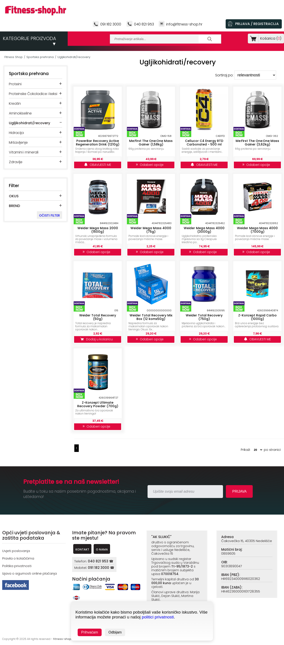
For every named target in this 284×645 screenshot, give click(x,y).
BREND (14, 205)
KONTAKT (82, 549)
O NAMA (102, 549)
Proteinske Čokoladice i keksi (33, 93)
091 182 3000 (110, 24)
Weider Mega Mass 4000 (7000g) (257, 229)
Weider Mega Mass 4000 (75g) (150, 229)
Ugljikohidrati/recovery (73, 57)
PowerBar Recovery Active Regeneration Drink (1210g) (97, 142)
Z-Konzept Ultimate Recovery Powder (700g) (97, 404)
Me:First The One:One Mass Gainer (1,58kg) (151, 142)
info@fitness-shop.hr (184, 24)
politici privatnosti (158, 617)
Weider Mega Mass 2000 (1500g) (97, 229)
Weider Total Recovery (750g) (204, 317)
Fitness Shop (13, 57)
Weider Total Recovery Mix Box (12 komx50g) (151, 317)
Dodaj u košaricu (97, 339)
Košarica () (269, 38)
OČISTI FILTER (49, 215)
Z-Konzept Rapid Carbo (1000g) (257, 317)
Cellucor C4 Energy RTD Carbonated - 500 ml (204, 142)
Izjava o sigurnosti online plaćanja (29, 573)
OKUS (14, 196)
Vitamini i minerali (23, 152)
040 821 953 (144, 24)
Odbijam (115, 632)
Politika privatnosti (17, 566)
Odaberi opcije (151, 165)
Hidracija (16, 132)
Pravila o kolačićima (18, 558)
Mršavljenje (18, 142)
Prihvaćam (89, 632)
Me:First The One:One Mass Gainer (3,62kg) (257, 142)
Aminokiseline (20, 113)
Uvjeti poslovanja (16, 550)
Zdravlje (15, 162)
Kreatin (15, 103)
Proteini (15, 84)
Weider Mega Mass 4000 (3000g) (204, 229)
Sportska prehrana (40, 57)
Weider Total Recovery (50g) (97, 317)
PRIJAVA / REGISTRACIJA (256, 23)
